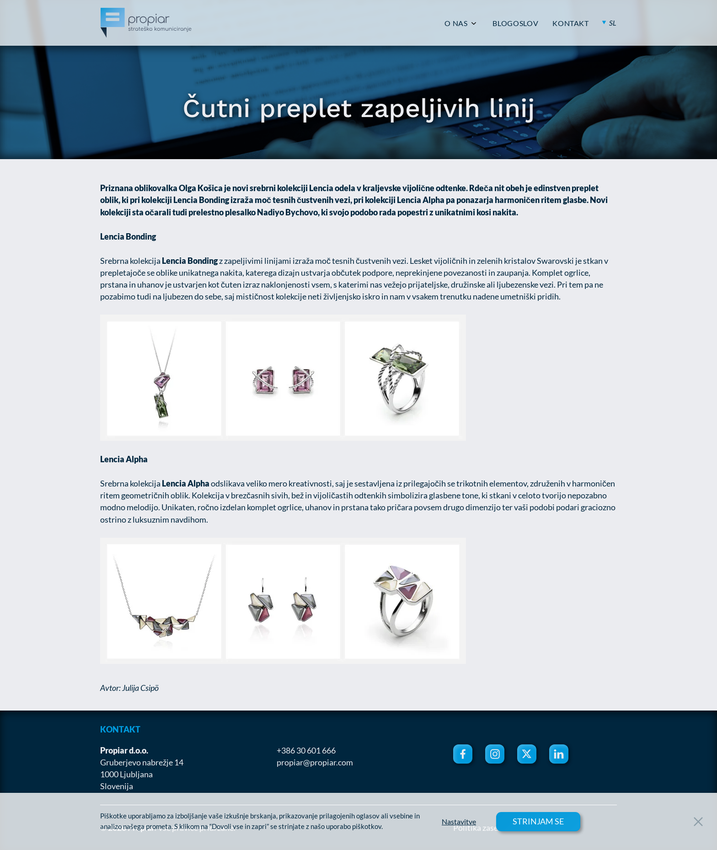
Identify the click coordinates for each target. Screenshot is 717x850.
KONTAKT (570, 23)
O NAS (455, 23)
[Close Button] (698, 821)
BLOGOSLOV (515, 23)
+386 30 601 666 (306, 750)
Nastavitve (459, 822)
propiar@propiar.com (315, 762)
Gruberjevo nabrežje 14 (141, 762)
